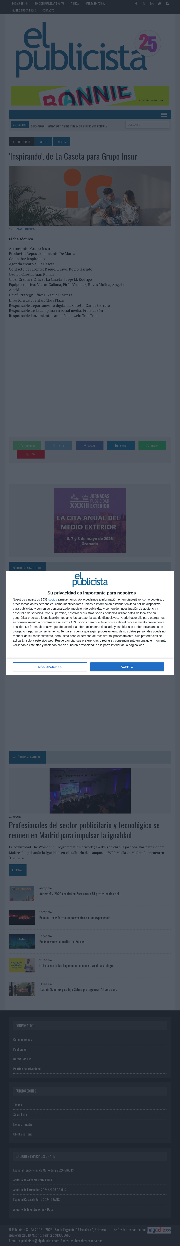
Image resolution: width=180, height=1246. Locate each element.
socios (52, 599)
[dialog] (90, 623)
